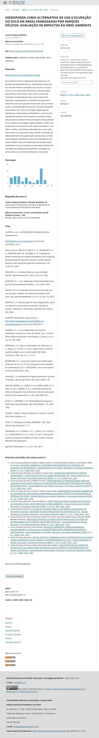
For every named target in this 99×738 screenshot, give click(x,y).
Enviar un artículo (14, 576)
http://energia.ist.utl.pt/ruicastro (19, 241)
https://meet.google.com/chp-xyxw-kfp (49, 731)
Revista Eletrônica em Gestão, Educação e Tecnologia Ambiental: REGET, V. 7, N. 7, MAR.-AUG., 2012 (49, 476)
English (8, 627)
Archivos (16, 10)
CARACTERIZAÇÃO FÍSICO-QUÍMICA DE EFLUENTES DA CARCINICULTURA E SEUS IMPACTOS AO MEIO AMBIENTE (50, 502)
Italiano (8, 638)
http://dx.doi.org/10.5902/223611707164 (22, 75)
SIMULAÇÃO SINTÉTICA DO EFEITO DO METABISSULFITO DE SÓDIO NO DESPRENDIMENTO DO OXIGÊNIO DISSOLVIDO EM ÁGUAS (49, 520)
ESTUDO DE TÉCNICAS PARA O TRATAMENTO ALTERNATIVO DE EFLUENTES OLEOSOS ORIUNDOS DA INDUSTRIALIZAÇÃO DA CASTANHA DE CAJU (48, 510)
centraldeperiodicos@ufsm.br (26, 726)
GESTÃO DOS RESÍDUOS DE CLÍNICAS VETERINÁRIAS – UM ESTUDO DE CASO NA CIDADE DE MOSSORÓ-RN (48, 474)
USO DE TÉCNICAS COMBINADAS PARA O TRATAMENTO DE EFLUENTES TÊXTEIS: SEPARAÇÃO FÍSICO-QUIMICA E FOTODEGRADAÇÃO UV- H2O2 (51, 538)
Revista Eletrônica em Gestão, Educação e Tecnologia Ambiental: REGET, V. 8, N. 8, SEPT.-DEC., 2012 (50, 505)
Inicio (7, 10)
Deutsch (8, 623)
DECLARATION (65, 115)
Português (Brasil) (13, 642)
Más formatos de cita (70, 82)
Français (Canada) (13, 634)
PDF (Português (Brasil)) (73, 36)
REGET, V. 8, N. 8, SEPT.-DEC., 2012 (35, 10)
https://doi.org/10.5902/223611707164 (26, 51)
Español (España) (12, 630)
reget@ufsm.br (19, 682)
